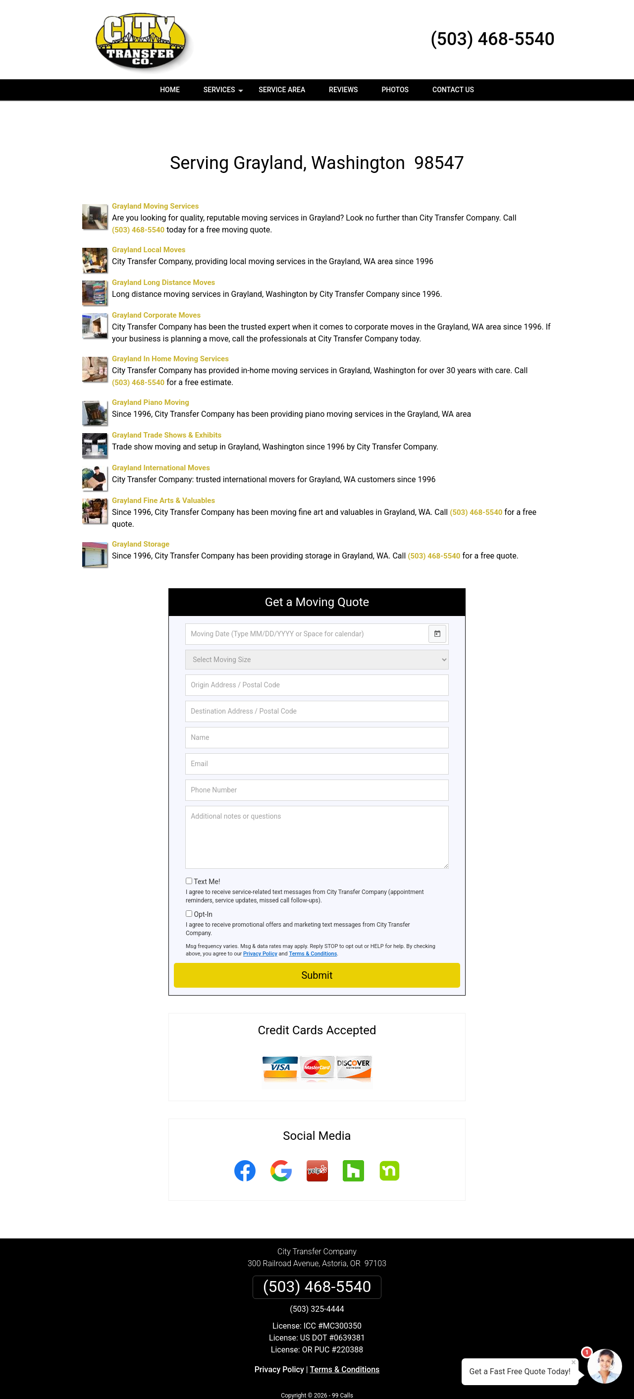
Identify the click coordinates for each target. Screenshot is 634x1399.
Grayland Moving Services (155, 176)
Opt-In (203, 885)
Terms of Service (389, 1378)
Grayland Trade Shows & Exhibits (166, 405)
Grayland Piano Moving (150, 373)
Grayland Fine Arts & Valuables (163, 471)
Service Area (282, 90)
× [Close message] (573, 1362)
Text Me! (207, 852)
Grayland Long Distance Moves (163, 253)
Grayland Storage (140, 514)
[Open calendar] (437, 605)
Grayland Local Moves (148, 220)
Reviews (343, 90)
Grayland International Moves (161, 438)
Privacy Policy (260, 924)
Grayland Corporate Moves (156, 285)
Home (170, 90)
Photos (395, 90)
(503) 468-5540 (492, 39)
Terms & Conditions (313, 924)
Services (224, 93)
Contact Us (453, 90)
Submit (316, 946)
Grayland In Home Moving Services (170, 329)
